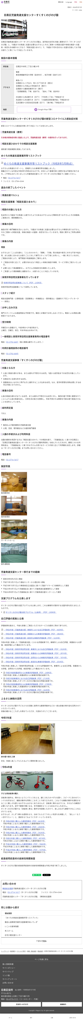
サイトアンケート (9, 979)
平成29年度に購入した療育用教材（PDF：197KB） (26, 850)
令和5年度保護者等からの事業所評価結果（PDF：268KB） (29, 673)
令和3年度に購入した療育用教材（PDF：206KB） (26, 827)
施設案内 (12, 951)
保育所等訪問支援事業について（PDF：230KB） (23, 283)
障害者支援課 (7, 888)
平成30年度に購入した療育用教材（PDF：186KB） (26, 844)
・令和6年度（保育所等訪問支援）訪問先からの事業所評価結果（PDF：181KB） (36, 657)
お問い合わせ (8, 983)
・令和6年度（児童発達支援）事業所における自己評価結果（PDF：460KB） (34, 630)
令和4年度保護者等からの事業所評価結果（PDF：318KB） (29, 684)
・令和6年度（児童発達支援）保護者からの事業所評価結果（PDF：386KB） (34, 634)
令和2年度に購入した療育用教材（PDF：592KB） (26, 833)
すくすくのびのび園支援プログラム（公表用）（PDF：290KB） (31, 612)
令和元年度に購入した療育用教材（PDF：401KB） (26, 838)
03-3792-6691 (12, 342)
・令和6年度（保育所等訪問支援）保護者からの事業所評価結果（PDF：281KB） (36, 653)
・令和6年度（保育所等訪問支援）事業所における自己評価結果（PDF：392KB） (36, 649)
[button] (60, 2)
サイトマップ (8, 972)
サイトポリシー (8, 968)
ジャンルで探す (21, 951)
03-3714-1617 (14, 178)
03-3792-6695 (12, 354)
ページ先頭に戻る (41, 959)
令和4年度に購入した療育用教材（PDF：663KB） (26, 821)
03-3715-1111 (12, 999)
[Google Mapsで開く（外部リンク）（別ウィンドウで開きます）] (44, 109)
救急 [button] (81, 2)
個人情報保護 (8, 964)
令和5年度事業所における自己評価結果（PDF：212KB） (28, 678)
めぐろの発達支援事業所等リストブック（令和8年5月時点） (39, 163)
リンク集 (6, 975)
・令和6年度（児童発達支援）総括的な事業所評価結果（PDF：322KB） (32, 638)
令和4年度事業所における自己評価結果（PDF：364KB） (28, 690)
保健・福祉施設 (31, 951)
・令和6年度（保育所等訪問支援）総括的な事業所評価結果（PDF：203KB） (34, 662)
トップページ (5, 951)
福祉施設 (40, 951)
